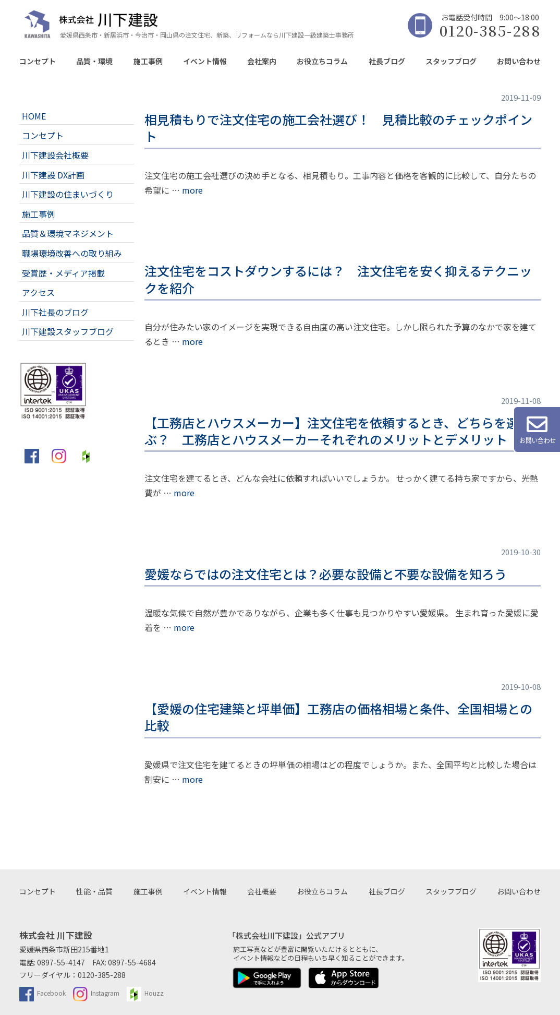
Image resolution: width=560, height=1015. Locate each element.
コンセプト (37, 61)
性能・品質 (94, 891)
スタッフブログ (451, 61)
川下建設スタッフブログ (68, 331)
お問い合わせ (519, 61)
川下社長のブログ (55, 312)
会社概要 (261, 891)
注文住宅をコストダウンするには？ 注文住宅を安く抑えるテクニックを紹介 (338, 278)
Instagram (96, 992)
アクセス (38, 292)
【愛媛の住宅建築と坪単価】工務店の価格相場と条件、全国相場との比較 (338, 716)
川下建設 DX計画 (53, 175)
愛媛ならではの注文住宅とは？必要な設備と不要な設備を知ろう (325, 574)
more (192, 190)
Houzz (145, 992)
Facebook (42, 992)
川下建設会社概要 (55, 155)
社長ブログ (387, 61)
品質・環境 (94, 61)
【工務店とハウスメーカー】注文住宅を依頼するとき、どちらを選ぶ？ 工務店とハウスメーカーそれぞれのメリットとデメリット (331, 430)
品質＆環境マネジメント (68, 233)
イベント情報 (205, 61)
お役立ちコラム (322, 61)
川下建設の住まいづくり (68, 194)
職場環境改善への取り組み (72, 253)
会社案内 (261, 61)
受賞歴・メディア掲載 (63, 273)
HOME (34, 116)
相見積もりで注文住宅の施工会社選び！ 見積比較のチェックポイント (338, 127)
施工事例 (148, 61)
